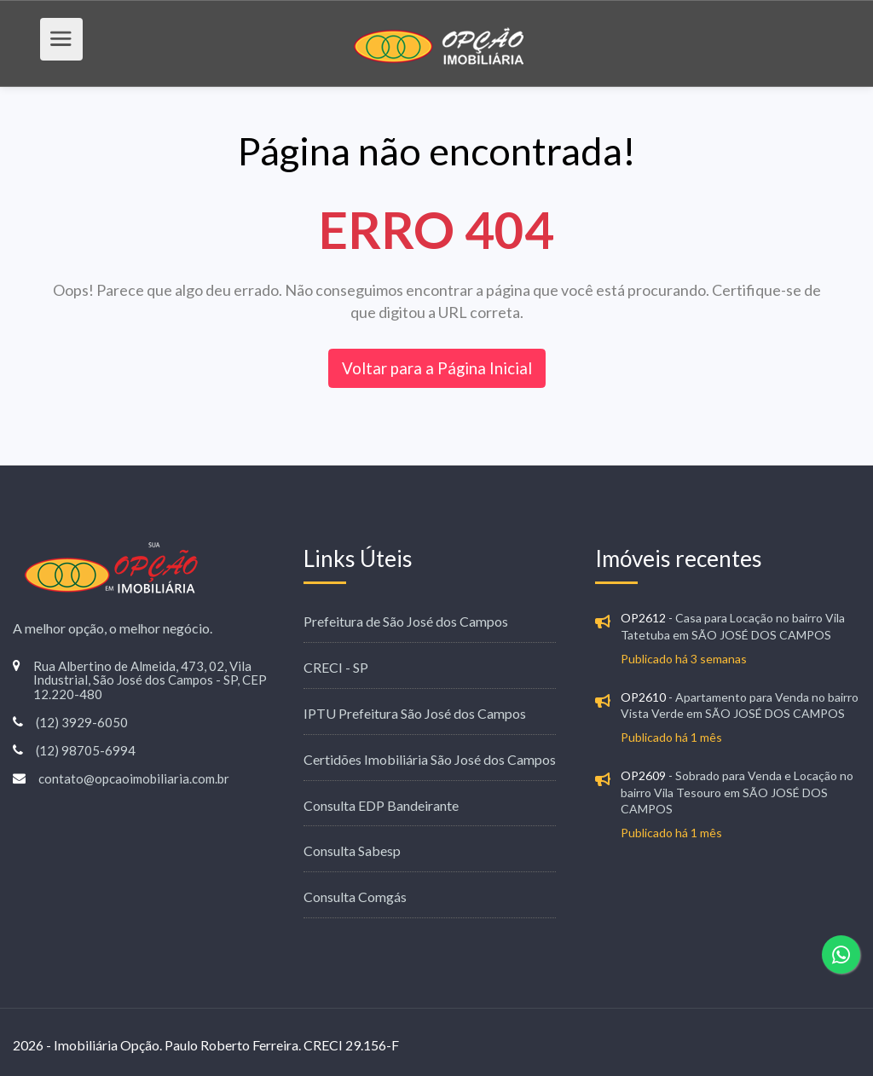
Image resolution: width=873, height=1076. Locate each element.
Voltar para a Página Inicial (437, 368)
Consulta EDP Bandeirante (381, 805)
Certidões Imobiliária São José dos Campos (430, 759)
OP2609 (643, 775)
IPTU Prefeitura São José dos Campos (415, 713)
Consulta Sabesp (352, 850)
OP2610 (643, 697)
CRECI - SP (336, 667)
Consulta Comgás (355, 896)
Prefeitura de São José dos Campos (406, 621)
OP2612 (643, 617)
